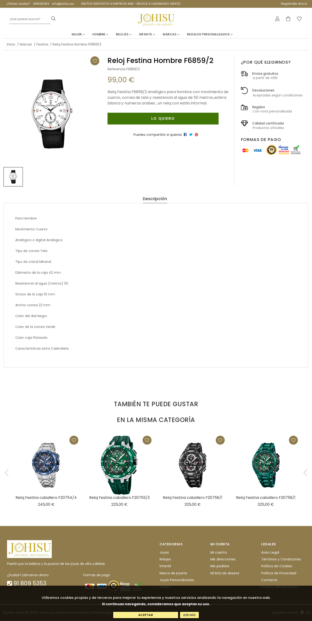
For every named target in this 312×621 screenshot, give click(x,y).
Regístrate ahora (294, 4)
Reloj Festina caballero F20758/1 (266, 497)
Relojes (124, 35)
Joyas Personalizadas (177, 580)
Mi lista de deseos (224, 573)
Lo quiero (163, 118)
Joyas (164, 552)
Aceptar (145, 615)
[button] (7, 472)
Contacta (269, 580)
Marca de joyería (173, 573)
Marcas (171, 35)
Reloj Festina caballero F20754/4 (46, 497)
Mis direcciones (223, 559)
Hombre (100, 35)
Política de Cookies (276, 566)
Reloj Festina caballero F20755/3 (119, 497)
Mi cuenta (218, 552)
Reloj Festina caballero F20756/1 (192, 497)
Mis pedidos (219, 566)
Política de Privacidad (278, 573)
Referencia (116, 69)
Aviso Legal (270, 552)
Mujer (78, 35)
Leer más (189, 615)
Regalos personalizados (210, 35)
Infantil (147, 35)
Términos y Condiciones (281, 559)
